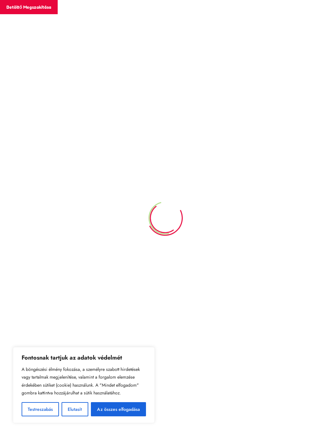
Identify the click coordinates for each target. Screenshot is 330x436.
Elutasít (75, 409)
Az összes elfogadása (118, 409)
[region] (84, 385)
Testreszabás (40, 409)
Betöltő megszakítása (28, 7)
